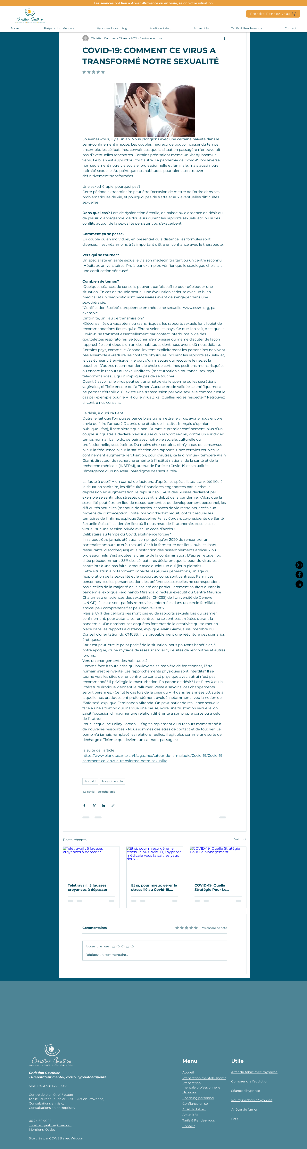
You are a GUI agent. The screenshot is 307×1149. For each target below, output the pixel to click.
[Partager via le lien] (113, 805)
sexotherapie (106, 791)
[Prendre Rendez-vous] (273, 14)
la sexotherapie (112, 781)
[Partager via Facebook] (84, 805)
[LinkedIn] (299, 584)
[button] (59, 28)
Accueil (188, 1072)
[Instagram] (299, 565)
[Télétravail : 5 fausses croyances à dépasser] (91, 862)
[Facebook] (299, 574)
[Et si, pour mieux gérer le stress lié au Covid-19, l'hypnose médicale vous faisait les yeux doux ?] (155, 862)
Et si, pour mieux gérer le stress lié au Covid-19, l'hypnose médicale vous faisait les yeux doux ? (154, 887)
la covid (90, 781)
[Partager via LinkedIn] (103, 805)
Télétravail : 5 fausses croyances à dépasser (87, 887)
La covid (89, 791)
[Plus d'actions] (224, 38)
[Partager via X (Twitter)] (94, 805)
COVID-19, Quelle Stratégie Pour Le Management (210, 887)
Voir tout (240, 839)
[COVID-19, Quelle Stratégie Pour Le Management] (218, 862)
